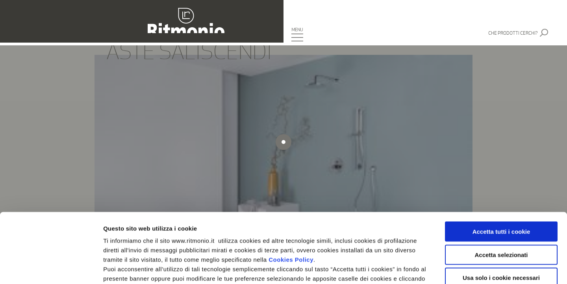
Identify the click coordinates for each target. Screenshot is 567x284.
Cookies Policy (291, 190)
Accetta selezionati (501, 185)
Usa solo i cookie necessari (501, 208)
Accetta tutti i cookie (501, 162)
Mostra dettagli (414, 268)
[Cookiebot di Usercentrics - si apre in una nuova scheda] (51, 269)
